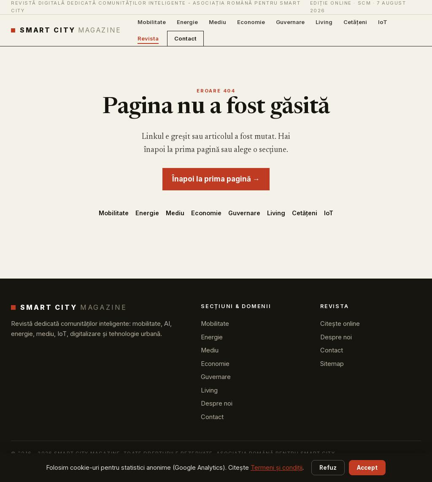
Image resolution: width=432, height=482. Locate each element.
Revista (148, 38)
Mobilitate (152, 22)
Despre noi (216, 403)
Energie (187, 22)
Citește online (340, 324)
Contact (185, 38)
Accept (367, 467)
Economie (251, 22)
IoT (382, 22)
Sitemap (332, 364)
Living (324, 22)
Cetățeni (355, 22)
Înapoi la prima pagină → (216, 179)
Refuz (328, 467)
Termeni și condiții (276, 467)
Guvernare (290, 22)
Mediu (217, 22)
